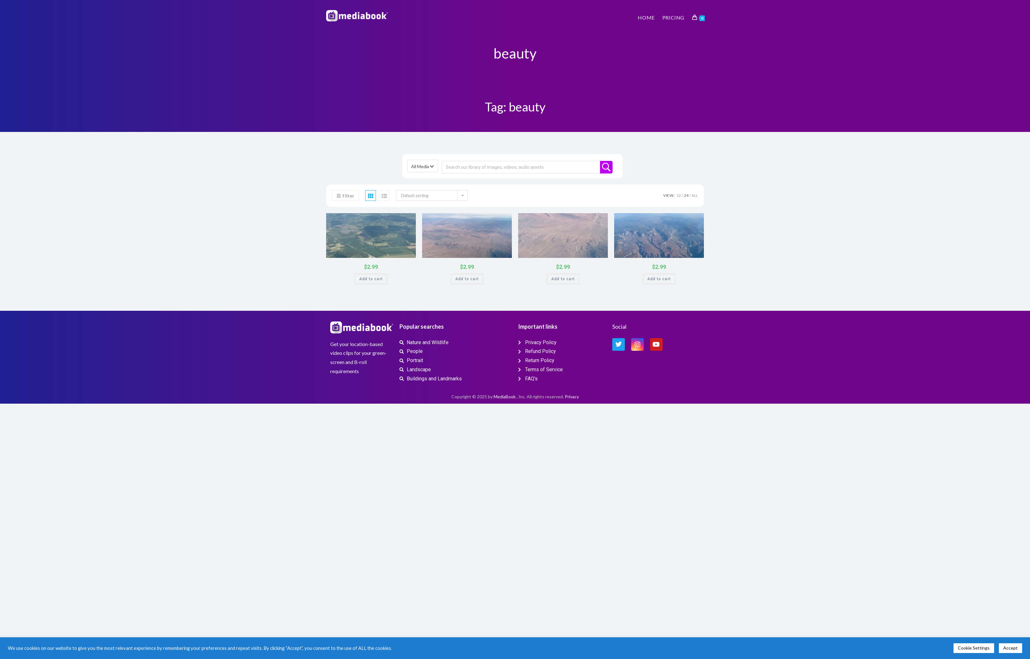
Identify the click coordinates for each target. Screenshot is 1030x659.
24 (686, 195)
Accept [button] (1010, 647)
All (695, 195)
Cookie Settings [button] (974, 647)
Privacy (572, 396)
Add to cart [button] (371, 279)
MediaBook (505, 396)
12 (678, 195)
